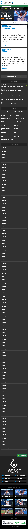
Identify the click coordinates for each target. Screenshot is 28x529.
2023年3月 (3, 243)
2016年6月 (3, 428)
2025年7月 (3, 171)
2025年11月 (3, 157)
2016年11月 (3, 411)
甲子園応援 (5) (4, 132)
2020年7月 (3, 299)
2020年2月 (3, 306)
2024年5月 (3, 213)
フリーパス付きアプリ (6, 6)
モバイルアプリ (19, 479)
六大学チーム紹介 (6, 479)
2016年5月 (3, 431)
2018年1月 (3, 375)
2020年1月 (3, 309)
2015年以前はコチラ (5, 448)
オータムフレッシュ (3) (6, 115)
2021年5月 (3, 283)
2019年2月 (3, 339)
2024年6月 (3, 210)
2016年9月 (3, 418)
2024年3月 (3, 217)
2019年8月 (3, 322)
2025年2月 (3, 187)
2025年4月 (3, 180)
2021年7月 (3, 276)
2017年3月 (3, 398)
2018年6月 (3, 362)
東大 (10, 8)
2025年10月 (3, 161)
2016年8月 (3, 421)
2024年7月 (3, 207)
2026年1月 (3, 151)
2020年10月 (3, 296)
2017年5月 (3, 392)
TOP (3, 22)
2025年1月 (3, 190)
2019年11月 (3, 316)
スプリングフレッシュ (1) (20, 118)
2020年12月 (3, 289)
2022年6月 (3, 266)
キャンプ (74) (17, 115)
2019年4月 (3, 332)
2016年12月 (3, 408)
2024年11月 (3, 197)
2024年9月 (3, 200)
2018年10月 (3, 352)
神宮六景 (17, 482)
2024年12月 (3, 194)
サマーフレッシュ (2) (5, 118)
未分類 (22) (16, 128)
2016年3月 (3, 438)
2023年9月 (3, 233)
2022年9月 (3, 260)
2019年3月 (3, 335)
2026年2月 (3, 147)
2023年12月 (3, 227)
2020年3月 (3, 302)
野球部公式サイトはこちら (14, 76)
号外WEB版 (5, 482)
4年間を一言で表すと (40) (6, 112)
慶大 (21, 8)
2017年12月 (3, 378)
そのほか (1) (3, 121)
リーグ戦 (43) (4, 125)
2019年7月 (3, 326)
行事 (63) (16, 132)
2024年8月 (3, 204)
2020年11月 (3, 293)
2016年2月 (3, 441)
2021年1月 (3, 286)
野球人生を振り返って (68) (7, 139)
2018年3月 (3, 372)
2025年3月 (3, 184)
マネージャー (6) (18, 121)
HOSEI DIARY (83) (18, 111)
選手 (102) (16, 136)
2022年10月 (3, 256)
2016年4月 (3, 434)
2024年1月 (3, 223)
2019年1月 (3, 342)
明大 (2, 8)
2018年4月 (3, 368)
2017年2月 (3, 401)
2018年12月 (3, 345)
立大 (14, 8)
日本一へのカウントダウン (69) (7, 129)
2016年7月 (3, 425)
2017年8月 (3, 385)
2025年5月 (3, 177)
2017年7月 (3, 388)
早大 (18, 8)
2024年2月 (3, 220)
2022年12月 (3, 250)
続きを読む (4, 45)
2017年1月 (3, 405)
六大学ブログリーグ (7, 476)
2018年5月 (3, 365)
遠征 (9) (2, 136)
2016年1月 (3, 444)
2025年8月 (3, 167)
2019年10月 (3, 319)
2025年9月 (3, 164)
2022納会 (4, 52)
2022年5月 (3, 269)
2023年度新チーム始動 (8, 28)
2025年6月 (3, 174)
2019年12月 (3, 312)
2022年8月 (3, 263)
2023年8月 (3, 237)
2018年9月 (3, 355)
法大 (6, 8)
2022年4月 (3, 273)
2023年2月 (3, 246)
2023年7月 (3, 240)
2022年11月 (3, 253)
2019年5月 (3, 329)
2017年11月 (3, 382)
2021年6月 (3, 279)
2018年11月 (3, 349)
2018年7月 (3, 359)
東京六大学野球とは (20, 476)
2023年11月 (3, 230)
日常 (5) (16, 125)
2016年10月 (3, 415)
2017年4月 (3, 395)
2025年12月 (3, 154)
